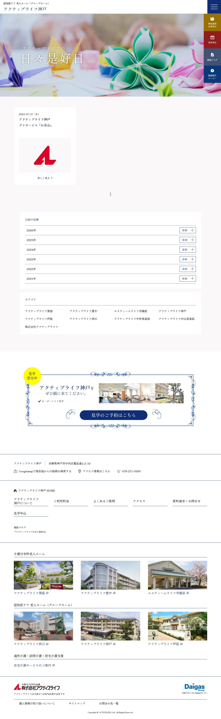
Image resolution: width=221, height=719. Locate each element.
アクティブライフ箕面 (39, 311)
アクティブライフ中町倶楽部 (132, 319)
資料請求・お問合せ (187, 501)
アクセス (139, 501)
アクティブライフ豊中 (83, 311)
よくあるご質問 (104, 501)
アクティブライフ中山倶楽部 (177, 319)
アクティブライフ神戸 (172, 311)
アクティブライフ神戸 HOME (36, 490)
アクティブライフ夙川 (83, 319)
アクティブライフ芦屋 (39, 319)
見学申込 (20, 513)
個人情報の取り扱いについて (37, 703)
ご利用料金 (61, 501)
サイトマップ (77, 703)
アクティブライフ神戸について (26, 501)
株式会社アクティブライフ (41, 327)
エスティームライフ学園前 (130, 311)
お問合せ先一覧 (108, 703)
